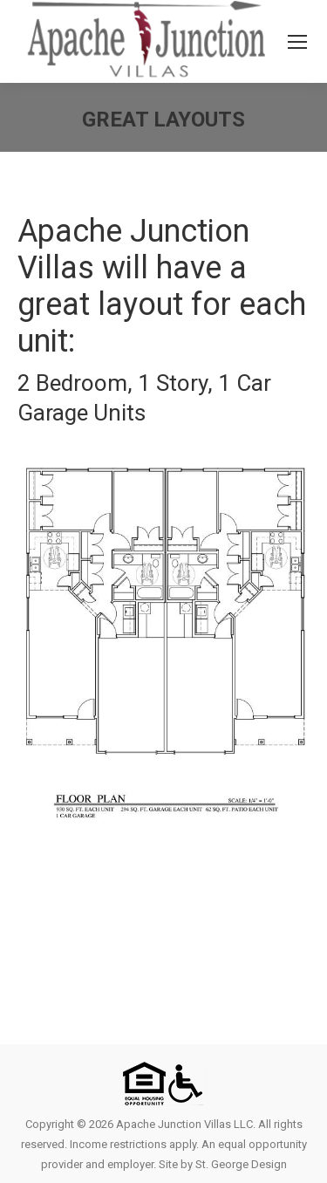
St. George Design (241, 1164)
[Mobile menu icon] (297, 42)
